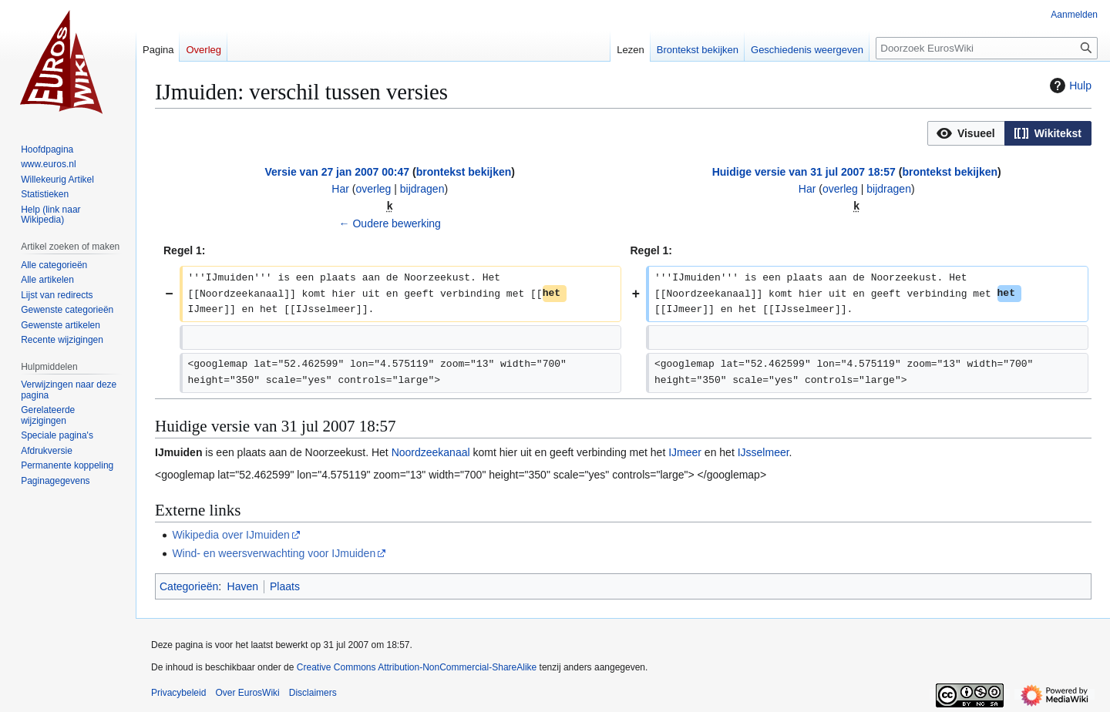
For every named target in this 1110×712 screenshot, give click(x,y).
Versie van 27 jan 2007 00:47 (336, 172)
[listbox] (1009, 133)
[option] (965, 133)
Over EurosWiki (247, 692)
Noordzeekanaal (431, 452)
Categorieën (189, 586)
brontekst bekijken (464, 172)
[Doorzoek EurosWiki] (987, 48)
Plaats (285, 586)
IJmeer (684, 452)
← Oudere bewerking (390, 223)
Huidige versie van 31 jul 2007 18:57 (804, 172)
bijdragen (422, 189)
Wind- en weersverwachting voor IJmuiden (273, 553)
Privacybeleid (178, 692)
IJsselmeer (763, 452)
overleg (373, 189)
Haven (242, 586)
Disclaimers (313, 692)
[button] (966, 133)
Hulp (1069, 85)
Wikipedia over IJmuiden (231, 535)
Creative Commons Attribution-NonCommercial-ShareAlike (416, 667)
